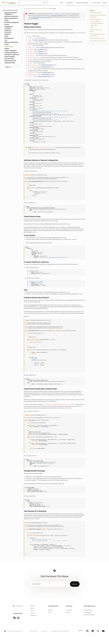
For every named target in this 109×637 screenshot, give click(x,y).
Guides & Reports (88, 610)
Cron (5, 40)
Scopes (6, 44)
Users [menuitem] (61, 2)
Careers (33, 613)
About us (33, 605)
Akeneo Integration (9, 56)
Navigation (7, 34)
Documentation (27, 8)
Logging (6, 48)
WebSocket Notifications (10, 42)
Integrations (7, 30)
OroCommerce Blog (89, 614)
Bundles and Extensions (10, 18)
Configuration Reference (10, 52)
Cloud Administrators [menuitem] (82, 2)
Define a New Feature (95, 12)
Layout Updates (95, 21)
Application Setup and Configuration (10, 13)
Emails (6, 36)
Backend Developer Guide (43, 8)
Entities (6, 20)
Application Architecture (10, 16)
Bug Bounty (33, 615)
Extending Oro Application (11, 54)
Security (6, 24)
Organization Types (9, 62)
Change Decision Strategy (97, 38)
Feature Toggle (8, 46)
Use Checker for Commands (97, 41)
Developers (34, 8)
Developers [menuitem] (69, 2)
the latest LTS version (56, 15)
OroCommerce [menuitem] (95, 2)
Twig (92, 27)
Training (68, 612)
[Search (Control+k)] (33, 2)
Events (32, 610)
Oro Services (69, 610)
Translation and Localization (8, 27)
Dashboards (7, 32)
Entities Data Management (11, 22)
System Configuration (10, 50)
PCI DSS (50, 610)
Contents (91, 10)
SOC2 (49, 612)
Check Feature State (95, 19)
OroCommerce (19, 605)
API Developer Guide (9, 60)
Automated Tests (8, 58)
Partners (33, 608)
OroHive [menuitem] (104, 2)
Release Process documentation (42, 17)
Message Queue (8, 38)
